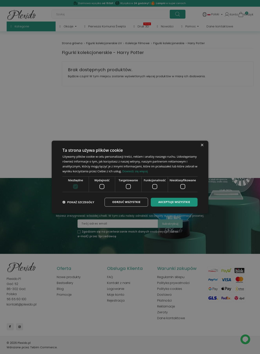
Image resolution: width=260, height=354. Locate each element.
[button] (78, 202)
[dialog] (130, 177)
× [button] (201, 145)
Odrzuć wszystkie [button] (126, 202)
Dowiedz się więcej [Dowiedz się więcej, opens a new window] (135, 171)
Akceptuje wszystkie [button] (174, 202)
